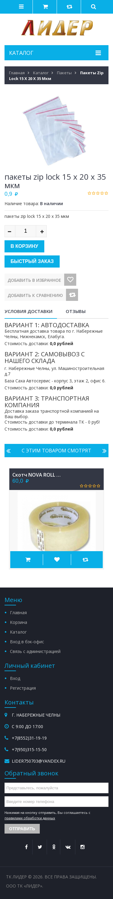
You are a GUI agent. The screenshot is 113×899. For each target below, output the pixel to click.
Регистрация (23, 688)
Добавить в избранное (34, 280)
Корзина (18, 622)
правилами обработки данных (30, 818)
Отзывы (76, 311)
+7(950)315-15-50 (29, 749)
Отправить (22, 828)
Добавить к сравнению (35, 295)
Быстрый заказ (32, 261)
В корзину (24, 246)
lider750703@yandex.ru (38, 761)
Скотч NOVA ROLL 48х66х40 (36, 474)
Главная (18, 612)
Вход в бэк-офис (27, 641)
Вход (15, 678)
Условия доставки (28, 311)
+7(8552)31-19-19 (29, 738)
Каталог (18, 632)
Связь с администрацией (35, 651)
